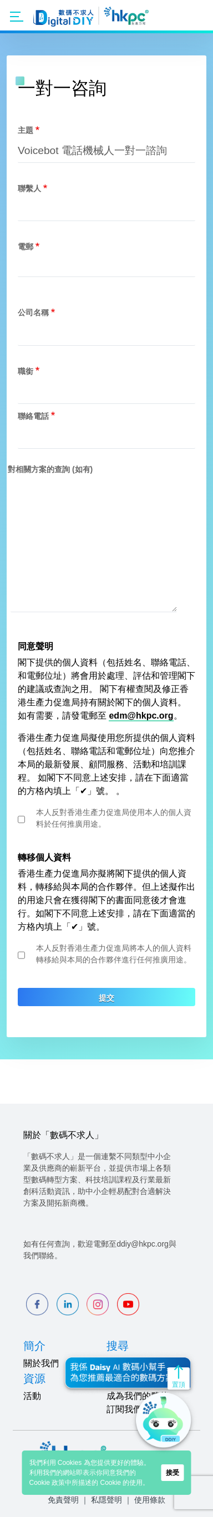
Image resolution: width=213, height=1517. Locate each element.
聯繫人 (29, 188)
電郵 (25, 246)
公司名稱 (33, 312)
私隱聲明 (106, 1499)
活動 (32, 1396)
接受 (172, 1473)
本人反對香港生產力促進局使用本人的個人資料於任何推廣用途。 (113, 818)
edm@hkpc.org (141, 715)
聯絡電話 (33, 416)
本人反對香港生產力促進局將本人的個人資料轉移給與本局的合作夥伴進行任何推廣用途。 (113, 954)
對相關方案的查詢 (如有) (50, 469)
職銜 (25, 371)
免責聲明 (63, 1499)
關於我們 (41, 1363)
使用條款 (149, 1499)
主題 (25, 130)
